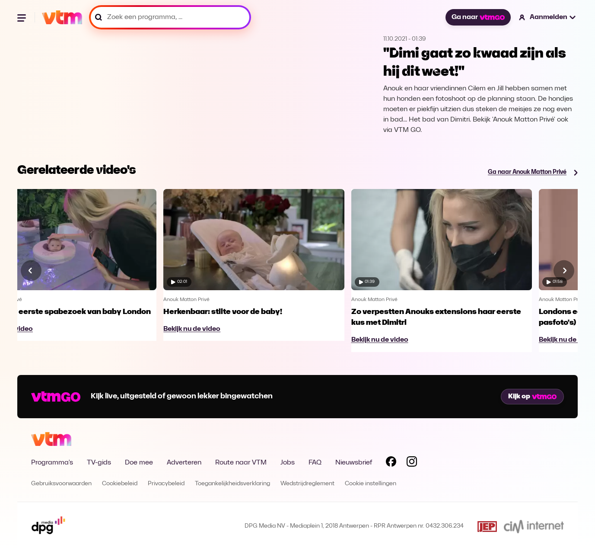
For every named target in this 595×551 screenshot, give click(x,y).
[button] (548, 17)
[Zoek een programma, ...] (170, 17)
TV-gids (99, 462)
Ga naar (478, 17)
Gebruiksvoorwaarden (61, 484)
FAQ (315, 462)
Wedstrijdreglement (307, 484)
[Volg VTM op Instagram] (412, 463)
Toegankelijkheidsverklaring (232, 484)
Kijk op (532, 396)
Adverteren (184, 462)
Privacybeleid (166, 484)
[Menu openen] (22, 17)
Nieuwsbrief (353, 462)
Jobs (287, 462)
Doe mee (139, 462)
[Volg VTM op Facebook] (391, 463)
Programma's (52, 462)
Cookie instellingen (370, 484)
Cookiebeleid (119, 484)
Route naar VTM (241, 462)
